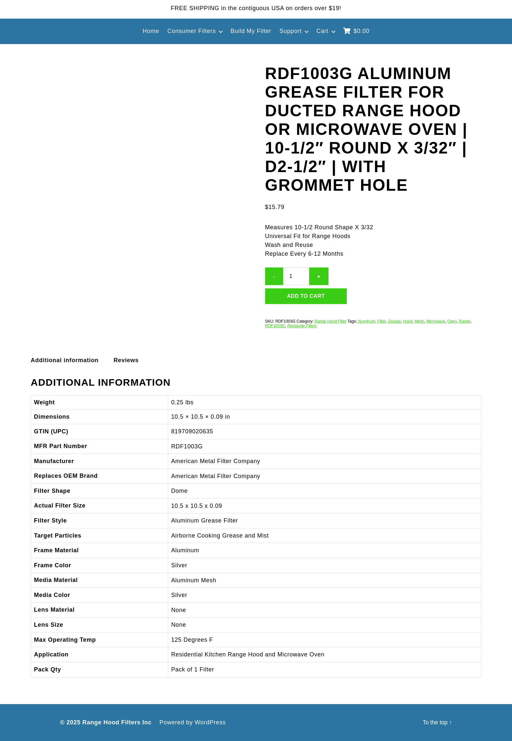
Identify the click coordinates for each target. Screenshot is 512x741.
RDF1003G (275, 326)
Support (291, 31)
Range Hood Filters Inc (117, 722)
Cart (322, 31)
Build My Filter (251, 31)
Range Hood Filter (330, 321)
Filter (381, 321)
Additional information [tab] (65, 360)
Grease (394, 321)
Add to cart (306, 296)
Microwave (435, 321)
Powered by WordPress (192, 722)
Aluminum (366, 321)
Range (465, 321)
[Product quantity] (296, 276)
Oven (452, 321)
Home (151, 31)
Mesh (419, 321)
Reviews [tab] (126, 360)
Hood (407, 321)
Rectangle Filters (302, 326)
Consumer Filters (191, 31)
